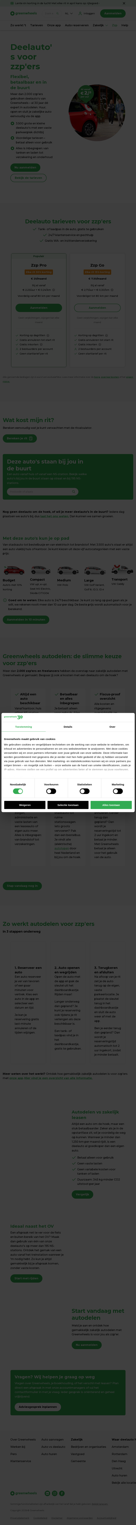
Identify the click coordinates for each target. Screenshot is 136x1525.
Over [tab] (112, 726)
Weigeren (25, 805)
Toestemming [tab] (23, 726)
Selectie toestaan (68, 805)
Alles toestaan (111, 805)
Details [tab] (68, 726)
